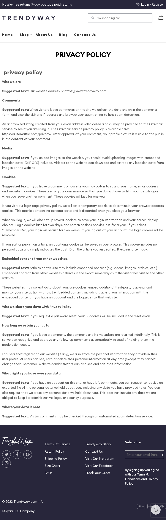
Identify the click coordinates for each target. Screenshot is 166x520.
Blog (63, 35)
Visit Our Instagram (99, 459)
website (29, 168)
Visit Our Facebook (99, 466)
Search (92, 18)
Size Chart (52, 466)
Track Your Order (97, 473)
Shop (24, 35)
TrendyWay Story (98, 444)
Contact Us (85, 35)
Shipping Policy (56, 459)
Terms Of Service (57, 444)
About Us (44, 35)
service (7, 129)
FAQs (48, 473)
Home (7, 35)
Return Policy (54, 451)
